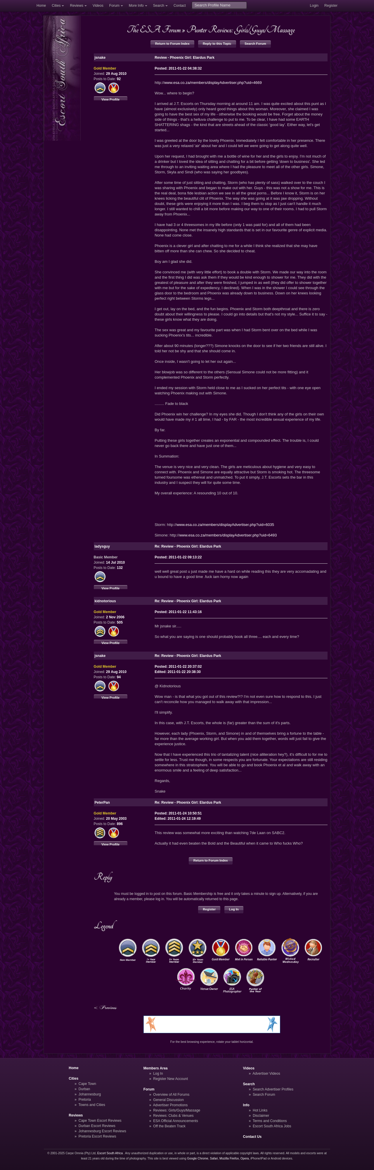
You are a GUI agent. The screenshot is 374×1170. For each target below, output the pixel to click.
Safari (214, 1158)
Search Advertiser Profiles (273, 1089)
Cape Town (87, 1084)
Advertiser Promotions (170, 1105)
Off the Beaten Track (169, 1126)
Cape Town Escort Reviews (100, 1121)
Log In (234, 909)
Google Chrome (197, 1158)
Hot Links (260, 1110)
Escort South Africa (110, 1153)
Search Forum (255, 43)
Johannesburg (90, 1094)
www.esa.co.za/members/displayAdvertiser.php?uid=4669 (213, 82)
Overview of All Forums (171, 1095)
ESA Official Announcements (175, 1121)
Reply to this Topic (217, 43)
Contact (180, 6)
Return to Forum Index (172, 43)
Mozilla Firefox (229, 1158)
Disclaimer (261, 1116)
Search (158, 6)
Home (41, 6)
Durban (84, 1089)
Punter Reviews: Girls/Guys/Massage (240, 29)
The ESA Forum (154, 29)
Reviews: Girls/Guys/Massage (176, 1110)
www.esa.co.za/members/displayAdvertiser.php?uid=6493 (228, 535)
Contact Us (252, 1137)
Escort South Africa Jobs (272, 1126)
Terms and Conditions (270, 1121)
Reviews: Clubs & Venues (173, 1116)
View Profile (110, 99)
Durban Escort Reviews (97, 1126)
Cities (56, 6)
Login (314, 6)
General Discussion (168, 1100)
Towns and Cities (91, 1105)
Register (330, 6)
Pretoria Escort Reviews (97, 1136)
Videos (98, 6)
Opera (244, 1158)
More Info (136, 6)
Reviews (76, 6)
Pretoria (85, 1099)
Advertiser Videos (266, 1073)
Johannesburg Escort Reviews (102, 1131)
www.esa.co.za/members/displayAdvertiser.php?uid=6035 (225, 524)
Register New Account (170, 1079)
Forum (114, 6)
